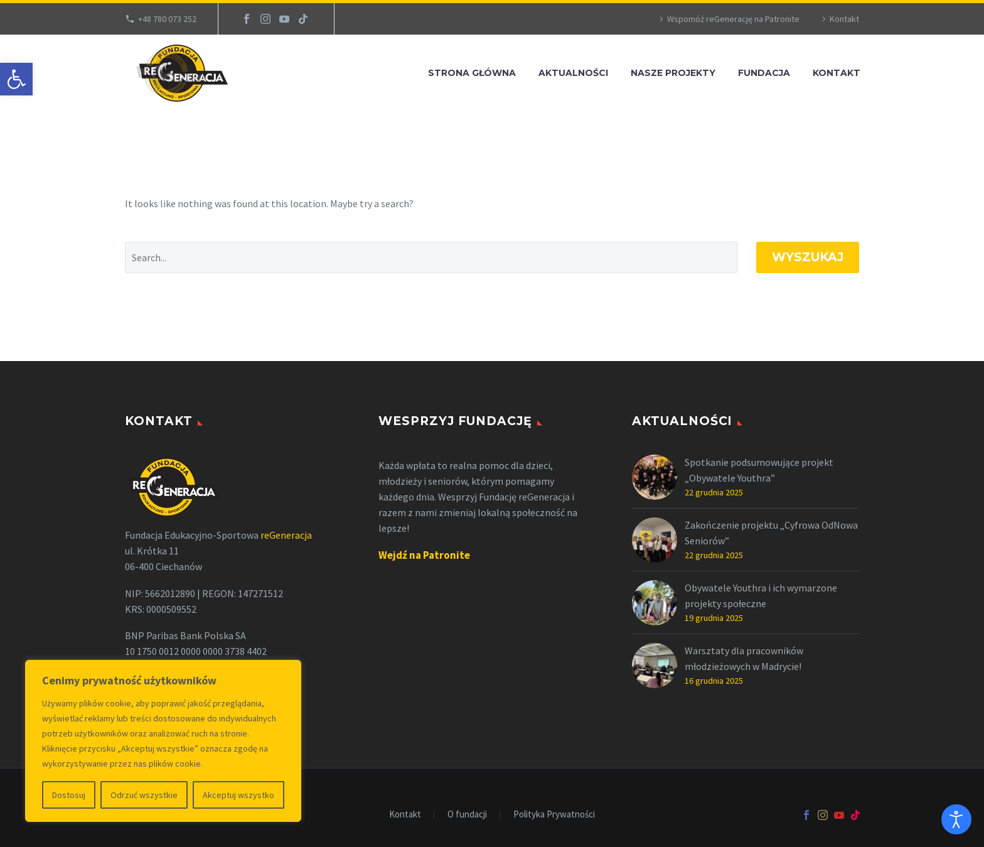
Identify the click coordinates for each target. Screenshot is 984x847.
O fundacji (467, 814)
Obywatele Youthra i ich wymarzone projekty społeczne (761, 595)
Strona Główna (472, 72)
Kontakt (844, 18)
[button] (16, 79)
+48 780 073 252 (167, 18)
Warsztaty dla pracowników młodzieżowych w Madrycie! (744, 658)
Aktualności (573, 72)
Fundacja (764, 72)
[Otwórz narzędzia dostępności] (956, 819)
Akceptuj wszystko (238, 795)
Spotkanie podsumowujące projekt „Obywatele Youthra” (759, 470)
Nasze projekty (673, 72)
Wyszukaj (807, 257)
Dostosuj (68, 795)
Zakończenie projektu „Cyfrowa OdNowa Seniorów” (771, 533)
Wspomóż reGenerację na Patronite (733, 18)
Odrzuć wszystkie (144, 795)
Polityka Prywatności (554, 814)
